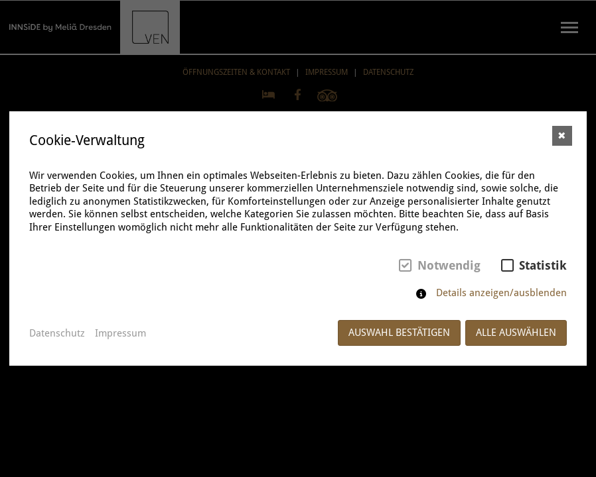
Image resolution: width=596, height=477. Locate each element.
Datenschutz (57, 333)
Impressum (120, 333)
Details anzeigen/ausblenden (501, 293)
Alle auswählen (516, 333)
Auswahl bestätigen (399, 333)
